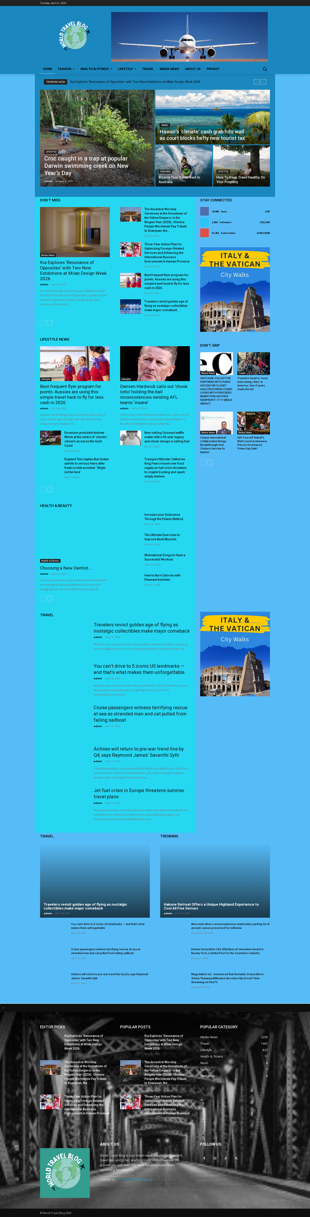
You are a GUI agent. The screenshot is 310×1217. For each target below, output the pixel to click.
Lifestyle (51, 152)
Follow (265, 222)
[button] (265, 69)
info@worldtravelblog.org (134, 1179)
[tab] (155, 1008)
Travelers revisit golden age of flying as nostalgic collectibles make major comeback (166, 306)
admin (44, 284)
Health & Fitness (50, 560)
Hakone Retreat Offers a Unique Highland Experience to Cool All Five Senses (211, 906)
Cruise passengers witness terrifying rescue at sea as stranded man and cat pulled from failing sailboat (141, 714)
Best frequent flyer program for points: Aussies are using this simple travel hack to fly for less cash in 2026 (72, 394)
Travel (165, 125)
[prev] (256, 82)
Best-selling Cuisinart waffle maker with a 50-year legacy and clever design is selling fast (166, 437)
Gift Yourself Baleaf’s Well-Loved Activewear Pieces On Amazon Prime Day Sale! (252, 443)
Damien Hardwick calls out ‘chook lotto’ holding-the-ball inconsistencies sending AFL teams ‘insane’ (154, 394)
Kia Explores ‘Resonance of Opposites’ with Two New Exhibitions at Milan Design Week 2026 (135, 82)
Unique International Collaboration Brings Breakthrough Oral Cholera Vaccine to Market (213, 445)
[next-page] (49, 323)
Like (267, 211)
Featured (165, 171)
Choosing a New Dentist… (65, 568)
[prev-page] (42, 323)
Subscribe (263, 233)
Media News (48, 255)
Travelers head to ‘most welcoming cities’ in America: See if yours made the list (252, 384)
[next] (263, 82)
